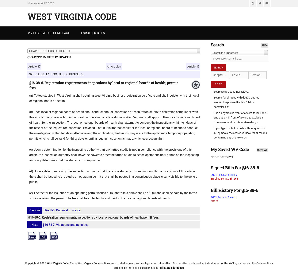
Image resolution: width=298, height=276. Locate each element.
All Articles (114, 66)
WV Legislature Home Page (49, 33)
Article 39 (193, 66)
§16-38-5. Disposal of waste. (54, 210)
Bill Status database (172, 267)
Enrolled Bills (93, 33)
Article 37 (34, 66)
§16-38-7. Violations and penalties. (58, 225)
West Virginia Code (72, 16)
